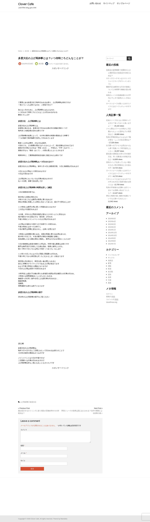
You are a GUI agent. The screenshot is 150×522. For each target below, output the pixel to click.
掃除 (109, 266)
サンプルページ (123, 3)
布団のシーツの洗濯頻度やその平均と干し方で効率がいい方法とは (118, 98)
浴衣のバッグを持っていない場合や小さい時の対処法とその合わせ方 (118, 165)
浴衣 (109, 274)
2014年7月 (112, 244)
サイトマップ (108, 3)
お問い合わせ (95, 3)
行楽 (109, 280)
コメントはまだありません (59, 64)
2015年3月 (112, 224)
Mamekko (63, 519)
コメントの (112, 299)
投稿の (110, 297)
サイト (23, 461)
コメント (24, 430)
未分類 (41, 64)
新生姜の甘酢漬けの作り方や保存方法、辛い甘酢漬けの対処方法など (118, 156)
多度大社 (33, 402)
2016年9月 (112, 219)
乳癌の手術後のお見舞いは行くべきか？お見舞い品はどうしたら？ (118, 190)
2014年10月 (112, 235)
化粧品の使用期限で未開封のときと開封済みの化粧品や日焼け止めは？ (118, 73)
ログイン (109, 294)
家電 (109, 263)
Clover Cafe (26, 4)
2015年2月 (112, 227)
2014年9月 (112, 238)
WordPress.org (111, 302)
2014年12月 (112, 233)
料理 (109, 269)
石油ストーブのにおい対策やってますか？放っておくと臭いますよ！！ (118, 123)
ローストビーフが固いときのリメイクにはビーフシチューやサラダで (118, 106)
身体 (109, 283)
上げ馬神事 (24, 402)
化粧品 (110, 260)
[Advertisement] (75, 29)
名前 (23, 445)
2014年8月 (112, 241)
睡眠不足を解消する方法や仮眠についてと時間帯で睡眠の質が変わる (118, 89)
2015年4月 (112, 221)
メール (23, 453)
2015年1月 (112, 230)
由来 (109, 277)
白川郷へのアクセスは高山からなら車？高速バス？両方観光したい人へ (118, 148)
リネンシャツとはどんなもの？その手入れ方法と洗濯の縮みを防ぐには (118, 182)
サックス (111, 258)
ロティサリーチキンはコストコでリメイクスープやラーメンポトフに (118, 81)
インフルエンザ (113, 255)
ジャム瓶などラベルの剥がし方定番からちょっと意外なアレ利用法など (118, 131)
